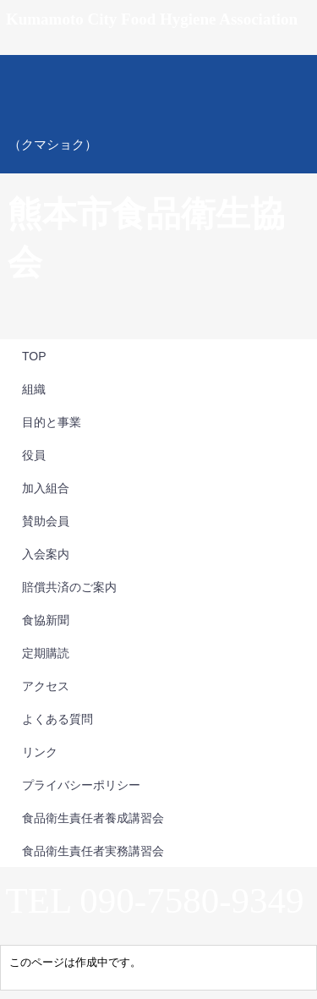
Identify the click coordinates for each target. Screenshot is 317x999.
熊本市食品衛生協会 (158, 114)
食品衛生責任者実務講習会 (93, 851)
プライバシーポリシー (81, 785)
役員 (34, 455)
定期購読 (45, 653)
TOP (34, 356)
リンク (39, 752)
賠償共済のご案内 (69, 587)
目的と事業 (51, 422)
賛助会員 (45, 521)
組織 (34, 389)
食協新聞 (45, 620)
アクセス (45, 686)
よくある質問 (57, 719)
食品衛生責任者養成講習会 (93, 818)
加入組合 (45, 488)
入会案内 (45, 554)
